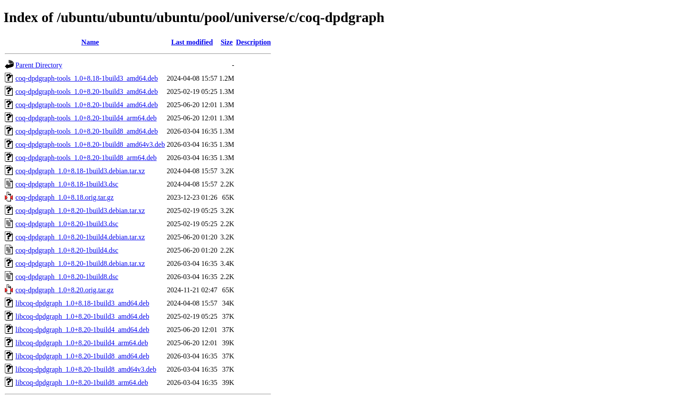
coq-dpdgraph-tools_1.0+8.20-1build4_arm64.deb (86, 118)
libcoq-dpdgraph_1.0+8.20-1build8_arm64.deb (81, 382)
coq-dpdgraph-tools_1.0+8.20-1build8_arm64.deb (86, 157)
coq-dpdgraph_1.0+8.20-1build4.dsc (66, 250)
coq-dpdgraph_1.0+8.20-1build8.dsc (66, 276)
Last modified (192, 42)
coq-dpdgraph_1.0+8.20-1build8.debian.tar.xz (80, 263)
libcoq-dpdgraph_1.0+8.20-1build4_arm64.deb (81, 343)
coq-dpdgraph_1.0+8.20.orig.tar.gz (64, 290)
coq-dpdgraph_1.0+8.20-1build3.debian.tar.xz (80, 210)
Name (90, 42)
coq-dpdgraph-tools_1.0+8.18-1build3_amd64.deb (86, 78)
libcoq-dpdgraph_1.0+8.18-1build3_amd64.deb (82, 303)
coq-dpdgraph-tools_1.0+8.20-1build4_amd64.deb (86, 104)
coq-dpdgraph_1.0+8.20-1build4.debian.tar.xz (80, 237)
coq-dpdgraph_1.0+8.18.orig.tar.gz (64, 197)
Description (253, 42)
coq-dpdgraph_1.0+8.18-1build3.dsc (66, 184)
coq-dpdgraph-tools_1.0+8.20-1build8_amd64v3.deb (90, 144)
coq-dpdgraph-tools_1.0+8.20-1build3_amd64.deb (86, 91)
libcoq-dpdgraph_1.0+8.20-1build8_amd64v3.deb (85, 369)
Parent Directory (38, 65)
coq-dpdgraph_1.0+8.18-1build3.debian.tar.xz (80, 171)
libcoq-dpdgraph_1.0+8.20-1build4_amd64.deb (82, 329)
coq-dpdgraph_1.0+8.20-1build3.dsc (66, 224)
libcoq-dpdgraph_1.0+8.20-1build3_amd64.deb (82, 316)
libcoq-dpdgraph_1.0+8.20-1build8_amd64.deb (82, 356)
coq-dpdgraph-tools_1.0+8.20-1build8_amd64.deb (86, 131)
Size (227, 42)
